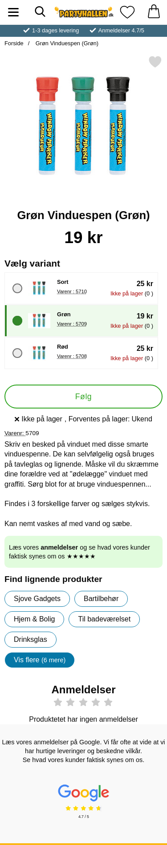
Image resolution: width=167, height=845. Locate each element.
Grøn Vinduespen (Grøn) (66, 43)
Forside (14, 43)
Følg (83, 396)
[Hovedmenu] (13, 12)
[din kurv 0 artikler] (153, 12)
